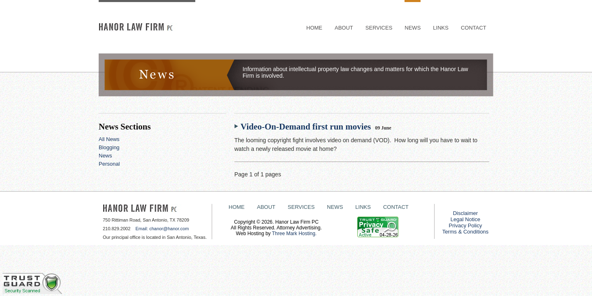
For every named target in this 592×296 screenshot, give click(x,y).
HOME (314, 28)
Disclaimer (465, 213)
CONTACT (473, 28)
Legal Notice (465, 219)
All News (109, 139)
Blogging (109, 147)
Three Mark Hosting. (294, 233)
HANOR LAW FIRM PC (147, 27)
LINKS (441, 28)
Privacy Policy (465, 225)
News (105, 156)
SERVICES (379, 28)
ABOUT (344, 28)
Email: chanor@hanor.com (161, 228)
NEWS (413, 28)
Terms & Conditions (465, 232)
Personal (109, 164)
